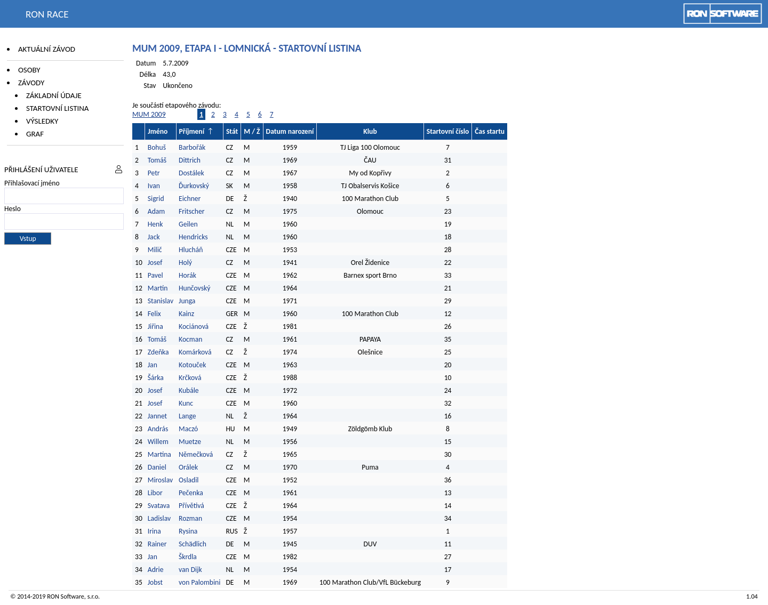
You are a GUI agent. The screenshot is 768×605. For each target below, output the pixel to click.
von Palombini (199, 582)
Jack (154, 236)
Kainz (186, 313)
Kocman (190, 339)
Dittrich (190, 160)
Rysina (188, 531)
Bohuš (157, 147)
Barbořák (192, 147)
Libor (155, 492)
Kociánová (194, 326)
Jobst (155, 582)
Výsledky (42, 121)
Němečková (196, 454)
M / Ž (252, 131)
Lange (187, 416)
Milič (155, 249)
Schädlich (192, 543)
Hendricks (193, 236)
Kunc (186, 403)
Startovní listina (57, 108)
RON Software (65, 596)
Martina (159, 454)
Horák (187, 275)
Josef (155, 262)
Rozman (190, 518)
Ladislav (159, 518)
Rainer (157, 543)
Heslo (12, 208)
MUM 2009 (149, 114)
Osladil (188, 480)
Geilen (188, 224)
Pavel (155, 275)
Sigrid (156, 198)
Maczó (188, 428)
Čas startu (490, 131)
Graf (35, 134)
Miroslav (160, 480)
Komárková (195, 352)
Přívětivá (191, 505)
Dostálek (191, 173)
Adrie (156, 569)
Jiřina (155, 326)
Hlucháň (191, 249)
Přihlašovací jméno (32, 183)
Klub (370, 131)
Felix (154, 313)
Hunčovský (194, 288)
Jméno (157, 131)
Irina (154, 531)
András (158, 428)
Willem (158, 441)
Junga (187, 300)
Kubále (189, 390)
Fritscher (191, 211)
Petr (154, 173)
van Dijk (190, 569)
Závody (31, 82)
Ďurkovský (194, 185)
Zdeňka (158, 352)
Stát (232, 131)
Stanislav (160, 300)
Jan (152, 364)
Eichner (190, 198)
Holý (185, 262)
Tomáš (157, 160)
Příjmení (191, 131)
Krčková (190, 377)
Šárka (156, 377)
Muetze (190, 441)
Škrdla (188, 556)
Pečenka (191, 492)
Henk (155, 224)
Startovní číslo (448, 131)
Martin (158, 288)
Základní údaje (54, 95)
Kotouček (192, 364)
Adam (156, 211)
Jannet (157, 416)
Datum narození (290, 131)
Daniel (157, 467)
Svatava (159, 505)
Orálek (188, 467)
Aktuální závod (46, 49)
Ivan (154, 185)
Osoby (29, 70)
